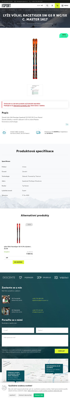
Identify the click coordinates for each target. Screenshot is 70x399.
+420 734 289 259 (37, 1)
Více (67, 124)
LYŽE (20, 10)
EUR (38, 5)
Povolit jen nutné (25, 395)
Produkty (12, 10)
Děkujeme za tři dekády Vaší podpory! (54, 368)
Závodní (27, 10)
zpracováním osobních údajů (32, 350)
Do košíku (18, 262)
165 (7, 257)
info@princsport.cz (22, 1)
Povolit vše (39, 395)
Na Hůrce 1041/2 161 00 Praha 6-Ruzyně (15, 376)
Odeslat (61, 351)
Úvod (3, 10)
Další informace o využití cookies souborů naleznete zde (45, 391)
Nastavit (12, 395)
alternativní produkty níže (22, 105)
